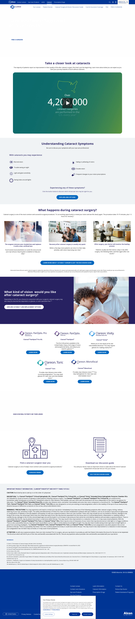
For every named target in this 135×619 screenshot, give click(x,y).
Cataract (49, 2)
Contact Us (118, 586)
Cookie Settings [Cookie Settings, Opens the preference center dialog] (49, 614)
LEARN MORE (67, 352)
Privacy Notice (56, 609)
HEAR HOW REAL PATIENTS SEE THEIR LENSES (28, 414)
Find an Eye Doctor (121, 589)
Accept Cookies (87, 614)
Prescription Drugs (59, 2)
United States (11, 614)
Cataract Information (99, 589)
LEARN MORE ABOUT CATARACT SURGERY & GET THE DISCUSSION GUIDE (67, 263)
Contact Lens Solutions (77, 589)
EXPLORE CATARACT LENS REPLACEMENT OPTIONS (24, 307)
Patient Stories (47, 7)
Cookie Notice (38, 614)
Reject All (74, 614)
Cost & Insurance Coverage (94, 7)
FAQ (107, 7)
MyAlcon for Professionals (122, 2)
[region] (68, 607)
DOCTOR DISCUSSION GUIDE (99, 474)
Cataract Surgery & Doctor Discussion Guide (69, 7)
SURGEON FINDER (35, 472)
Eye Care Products (33, 2)
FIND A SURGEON (116, 7)
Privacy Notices (26, 614)
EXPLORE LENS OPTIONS (67, 197)
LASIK (43, 2)
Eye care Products (76, 592)
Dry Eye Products (75, 595)
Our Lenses (36, 7)
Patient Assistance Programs (124, 592)
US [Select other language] (115, 2)
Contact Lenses (21, 2)
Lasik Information (98, 586)
